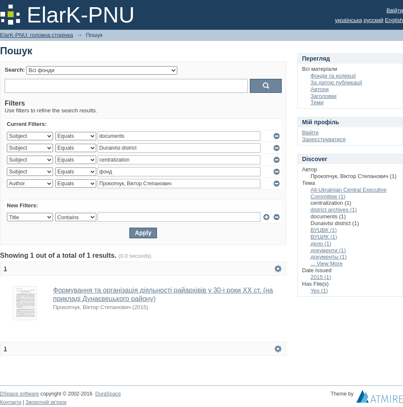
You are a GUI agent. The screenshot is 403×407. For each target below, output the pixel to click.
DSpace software (19, 394)
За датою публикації (336, 82)
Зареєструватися (324, 139)
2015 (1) (321, 277)
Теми (317, 102)
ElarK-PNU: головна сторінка (36, 35)
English (394, 20)
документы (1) (329, 257)
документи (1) (328, 250)
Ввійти (394, 10)
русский (373, 20)
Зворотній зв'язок (46, 402)
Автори (320, 89)
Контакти (10, 402)
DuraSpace (107, 394)
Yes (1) (319, 290)
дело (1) (321, 243)
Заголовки (323, 96)
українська (348, 20)
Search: (15, 70)
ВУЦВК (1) (324, 230)
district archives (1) (334, 209)
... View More (327, 263)
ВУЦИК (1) (324, 237)
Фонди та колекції (333, 75)
